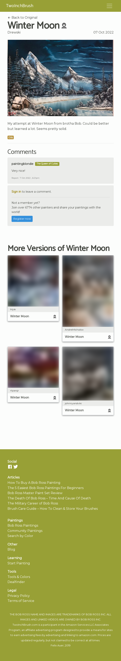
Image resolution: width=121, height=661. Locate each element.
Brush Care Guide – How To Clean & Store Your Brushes (52, 509)
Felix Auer (57, 645)
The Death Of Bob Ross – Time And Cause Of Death (49, 498)
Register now (22, 218)
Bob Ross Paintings (22, 525)
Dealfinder (16, 582)
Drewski (13, 32)
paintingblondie (22, 164)
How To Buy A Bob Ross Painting (33, 483)
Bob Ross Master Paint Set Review (34, 493)
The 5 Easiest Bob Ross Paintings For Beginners (45, 488)
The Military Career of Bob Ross (32, 503)
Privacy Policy (18, 596)
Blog (11, 549)
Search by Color (20, 536)
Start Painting (18, 563)
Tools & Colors (18, 577)
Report (15, 178)
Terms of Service (20, 601)
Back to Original (22, 17)
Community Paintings (24, 531)
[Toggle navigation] (109, 6)
